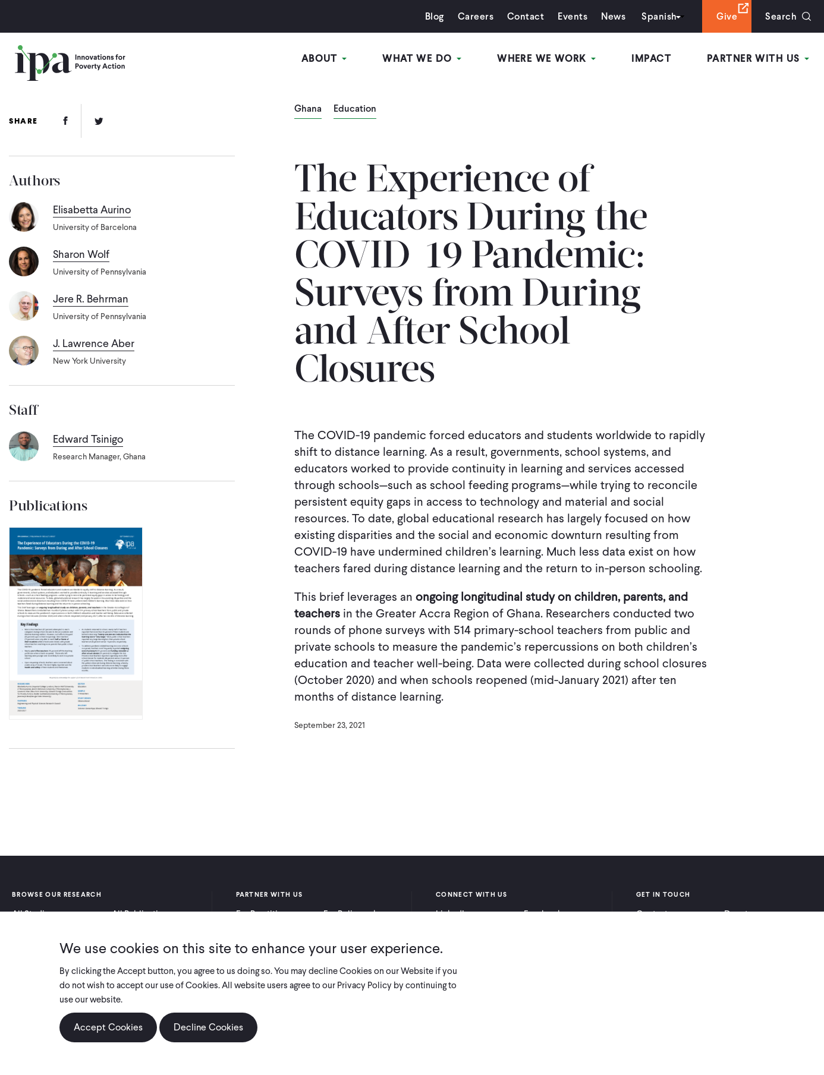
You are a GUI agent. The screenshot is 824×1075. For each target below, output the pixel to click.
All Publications (142, 914)
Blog (434, 16)
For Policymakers (356, 914)
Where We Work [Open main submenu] (546, 58)
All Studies (33, 914)
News (613, 16)
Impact (651, 58)
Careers (475, 16)
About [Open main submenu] (324, 58)
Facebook (543, 914)
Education (355, 109)
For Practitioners (268, 914)
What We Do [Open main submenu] (421, 58)
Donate (738, 914)
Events (572, 16)
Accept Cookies (108, 1037)
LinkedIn (452, 914)
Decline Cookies (208, 1037)
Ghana (308, 109)
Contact (525, 16)
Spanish (659, 16)
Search (781, 16)
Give (726, 16)
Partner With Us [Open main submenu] (758, 58)
